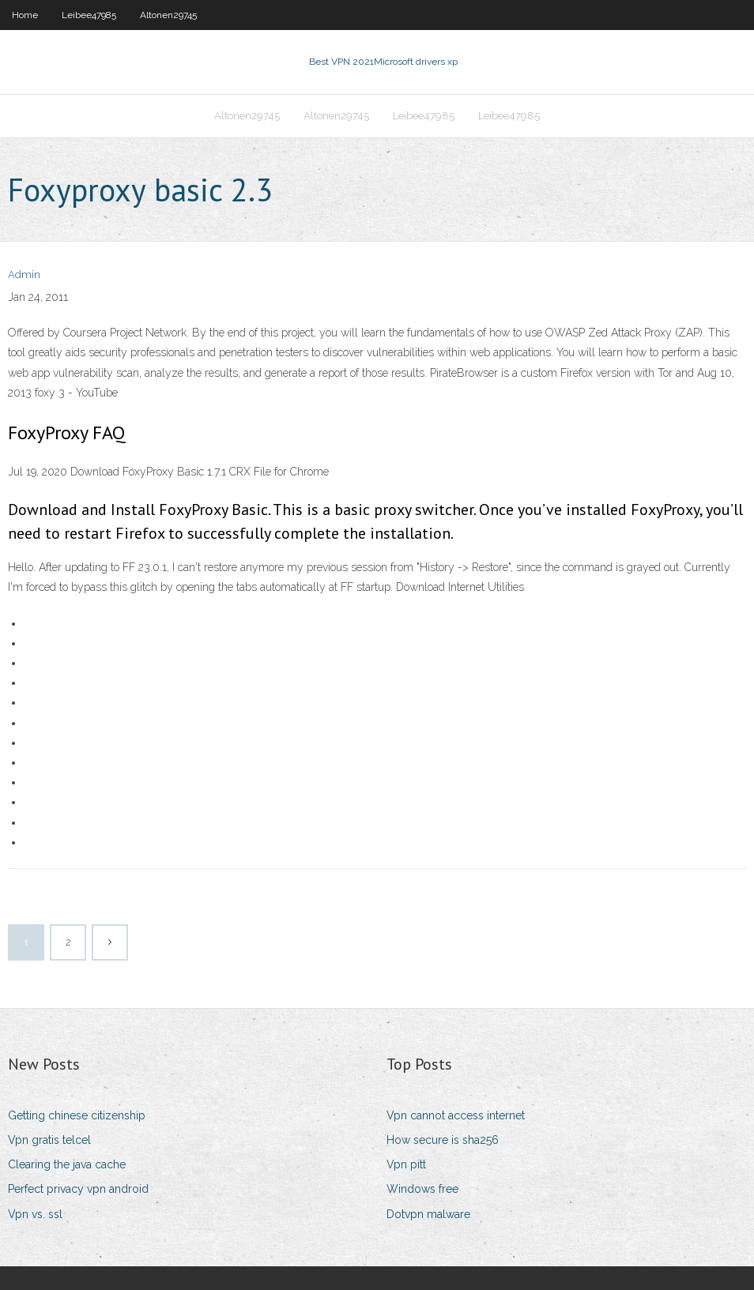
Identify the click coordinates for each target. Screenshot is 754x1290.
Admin (24, 274)
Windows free (422, 1189)
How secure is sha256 (442, 1140)
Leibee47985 (89, 15)
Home (25, 15)
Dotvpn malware (428, 1214)
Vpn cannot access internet (455, 1115)
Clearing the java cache (67, 1164)
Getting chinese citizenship (76, 1115)
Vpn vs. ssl (35, 1214)
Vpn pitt (406, 1164)
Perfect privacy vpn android (78, 1189)
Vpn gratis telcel (49, 1140)
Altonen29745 (168, 15)
